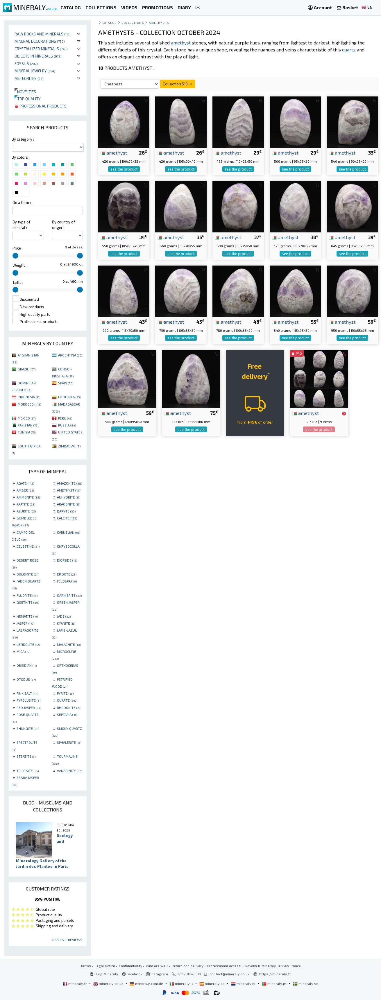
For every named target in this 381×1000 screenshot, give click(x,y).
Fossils (26, 63)
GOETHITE (28, 602)
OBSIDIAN (27, 665)
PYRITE (65, 693)
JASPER (25, 623)
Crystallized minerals (41, 48)
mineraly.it (181, 983)
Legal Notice (105, 966)
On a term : (21, 202)
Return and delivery (187, 966)
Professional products (41, 105)
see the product (123, 169)
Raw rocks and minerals (43, 33)
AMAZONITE (69, 483)
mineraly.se (305, 983)
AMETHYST (69, 490)
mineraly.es (212, 983)
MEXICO (26, 418)
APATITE (26, 504)
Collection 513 (178, 83)
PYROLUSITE (29, 700)
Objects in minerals (38, 55)
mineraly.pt (274, 983)
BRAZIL (26, 369)
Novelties (25, 91)
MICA (23, 651)
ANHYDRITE (68, 497)
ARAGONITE (68, 504)
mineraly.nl (243, 983)
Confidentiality (130, 966)
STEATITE (26, 756)
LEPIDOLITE (28, 644)
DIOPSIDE (67, 560)
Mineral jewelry (35, 70)
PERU (65, 418)
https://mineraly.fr (275, 974)
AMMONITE (28, 497)
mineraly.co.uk (108, 983)
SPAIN (65, 383)
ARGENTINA (70, 355)
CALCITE (67, 518)
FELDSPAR (67, 581)
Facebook (132, 974)
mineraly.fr (75, 983)
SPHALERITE (69, 742)
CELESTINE (28, 546)
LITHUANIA (69, 397)
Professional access (224, 966)
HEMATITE (27, 616)
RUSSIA (67, 425)
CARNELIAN (68, 532)
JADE (64, 616)
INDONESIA (29, 397)
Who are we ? (157, 966)
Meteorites (29, 78)
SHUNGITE (28, 728)
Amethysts (159, 22)
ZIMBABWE (69, 446)
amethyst (114, 152)
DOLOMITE (28, 574)
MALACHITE (69, 644)
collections (132, 22)
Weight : (19, 265)
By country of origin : (63, 225)
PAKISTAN (28, 425)
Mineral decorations (40, 41)
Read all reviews (67, 940)
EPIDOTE (66, 574)
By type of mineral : (21, 225)
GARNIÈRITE (69, 595)
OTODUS (26, 679)
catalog (109, 22)
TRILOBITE (28, 770)
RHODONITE (69, 707)
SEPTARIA (67, 714)
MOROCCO (29, 404)
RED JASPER (29, 707)
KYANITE (66, 623)
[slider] (15, 256)
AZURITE (26, 511)
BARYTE (66, 511)
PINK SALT (27, 693)
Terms (86, 966)
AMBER (25, 490)
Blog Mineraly (104, 974)
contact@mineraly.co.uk (229, 974)
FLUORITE (27, 595)
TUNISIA (26, 432)
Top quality (27, 98)
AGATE (25, 483)
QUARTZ (67, 700)
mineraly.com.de (147, 983)
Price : (17, 248)
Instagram (157, 974)
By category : (23, 139)
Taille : (17, 282)
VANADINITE (69, 770)
